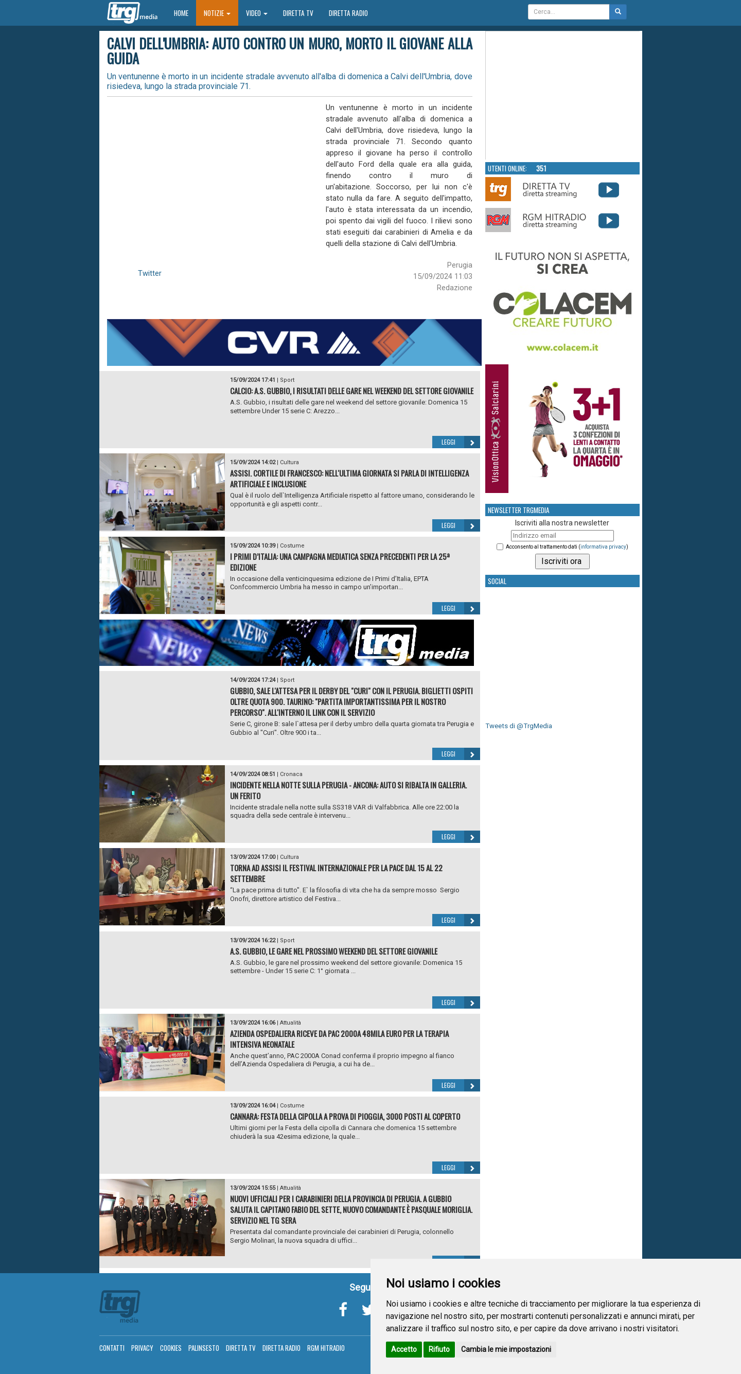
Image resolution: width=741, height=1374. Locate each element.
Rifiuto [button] (439, 1349)
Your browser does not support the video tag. (563, 95)
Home (185, 12)
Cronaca (291, 774)
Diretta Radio (348, 13)
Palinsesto (203, 1348)
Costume (292, 545)
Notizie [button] (217, 13)
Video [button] (257, 13)
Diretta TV (298, 13)
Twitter (150, 273)
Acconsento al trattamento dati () (567, 547)
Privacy (142, 1348)
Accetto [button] (404, 1349)
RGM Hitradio (326, 1348)
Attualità (290, 1022)
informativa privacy (603, 547)
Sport (287, 380)
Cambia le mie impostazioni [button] (506, 1349)
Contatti (112, 1348)
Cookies (171, 1348)
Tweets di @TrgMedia (518, 726)
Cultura (289, 462)
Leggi (461, 442)
